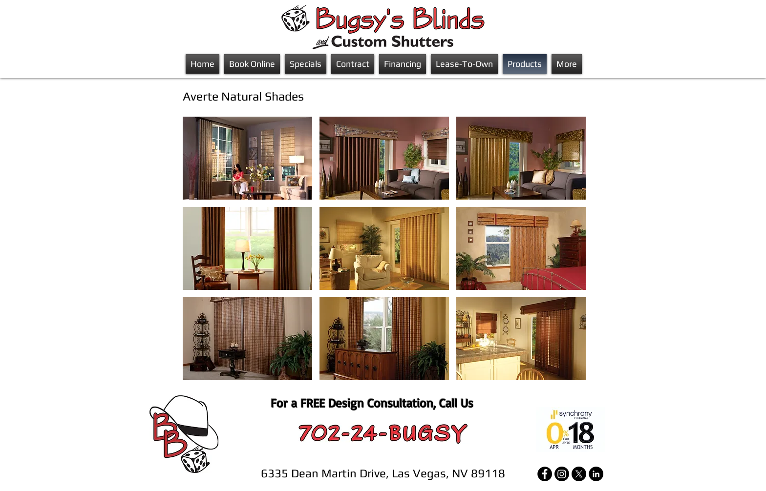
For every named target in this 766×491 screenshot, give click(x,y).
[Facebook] (544, 474)
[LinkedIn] (596, 474)
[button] (247, 158)
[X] (579, 474)
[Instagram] (561, 474)
